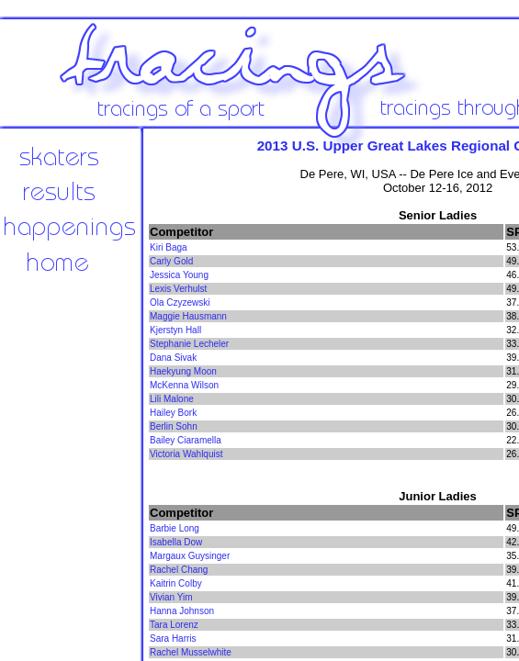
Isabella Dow (176, 542)
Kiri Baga (168, 247)
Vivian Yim (171, 597)
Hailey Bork (173, 413)
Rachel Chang (179, 570)
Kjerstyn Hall (175, 330)
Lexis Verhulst (178, 289)
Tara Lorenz (174, 625)
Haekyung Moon (183, 371)
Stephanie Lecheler (189, 344)
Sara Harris (173, 638)
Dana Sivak (173, 358)
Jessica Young (179, 275)
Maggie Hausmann (188, 316)
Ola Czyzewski (180, 302)
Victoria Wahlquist (186, 454)
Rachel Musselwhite (190, 652)
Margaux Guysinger (190, 556)
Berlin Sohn (173, 426)
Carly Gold (171, 261)
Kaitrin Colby (176, 583)
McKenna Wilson (184, 385)
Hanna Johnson (182, 611)
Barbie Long (174, 528)
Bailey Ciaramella (185, 440)
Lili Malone (172, 399)
